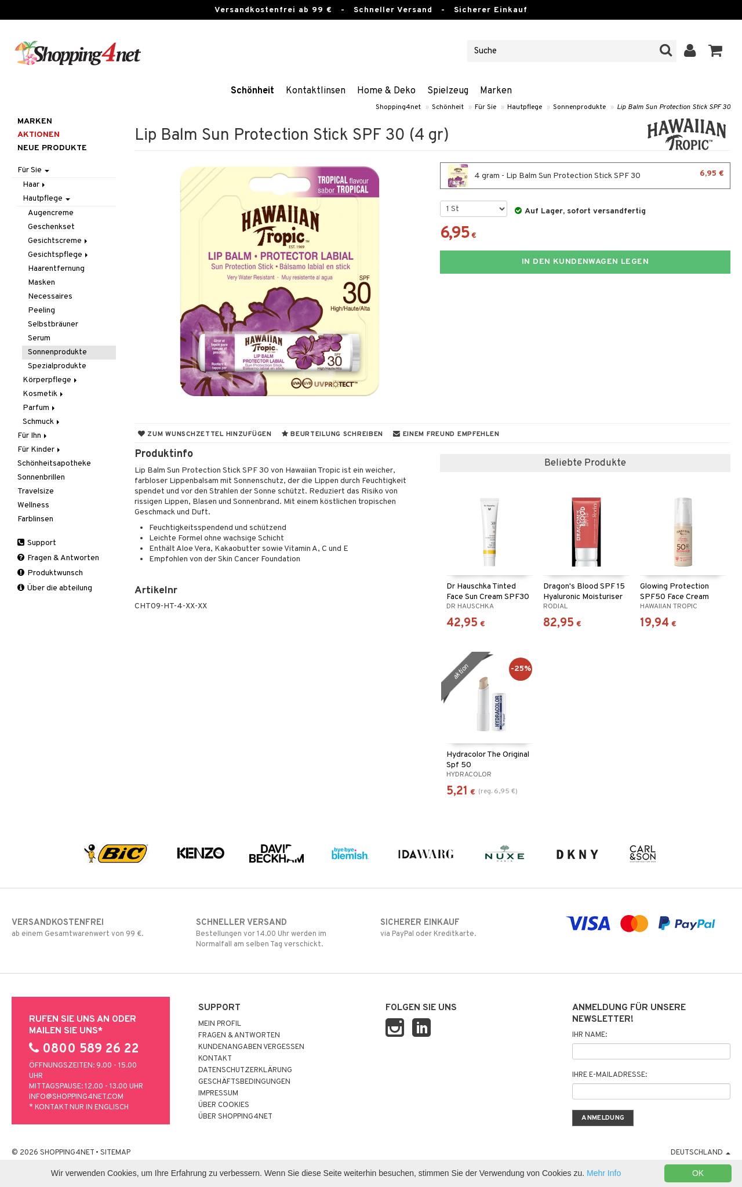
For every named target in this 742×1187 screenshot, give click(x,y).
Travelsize (35, 491)
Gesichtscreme (58, 241)
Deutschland (700, 1152)
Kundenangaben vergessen (251, 1047)
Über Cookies (223, 1105)
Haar (35, 185)
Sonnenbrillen (41, 477)
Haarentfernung (56, 269)
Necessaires (50, 297)
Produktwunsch (50, 573)
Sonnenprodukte (579, 107)
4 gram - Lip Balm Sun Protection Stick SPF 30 (585, 175)
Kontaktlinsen (315, 91)
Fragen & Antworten (58, 558)
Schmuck (42, 422)
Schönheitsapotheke (54, 464)
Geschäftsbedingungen (244, 1082)
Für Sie (485, 107)
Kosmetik (44, 394)
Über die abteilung (54, 588)
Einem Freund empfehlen (446, 434)
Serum (39, 338)
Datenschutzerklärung (245, 1070)
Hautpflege (524, 107)
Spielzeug (447, 91)
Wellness (33, 505)
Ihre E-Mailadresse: (609, 1075)
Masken (41, 283)
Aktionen (38, 135)
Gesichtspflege (59, 255)
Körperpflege (51, 380)
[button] (716, 51)
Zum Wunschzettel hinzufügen (205, 434)
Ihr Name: (589, 1035)
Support (36, 543)
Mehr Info (604, 1173)
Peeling (41, 310)
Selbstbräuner (53, 324)
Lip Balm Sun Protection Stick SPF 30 (673, 107)
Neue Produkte (52, 148)
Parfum (40, 408)
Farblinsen (35, 519)
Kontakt (215, 1058)
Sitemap (115, 1152)
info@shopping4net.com (76, 1097)
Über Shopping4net (235, 1116)
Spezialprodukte (57, 366)
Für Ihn (33, 436)
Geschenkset (51, 227)
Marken (496, 91)
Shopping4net (398, 107)
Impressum (218, 1093)
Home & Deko (386, 91)
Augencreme (51, 213)
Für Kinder (39, 450)
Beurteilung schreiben (332, 434)
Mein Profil (219, 1024)
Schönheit (252, 91)
